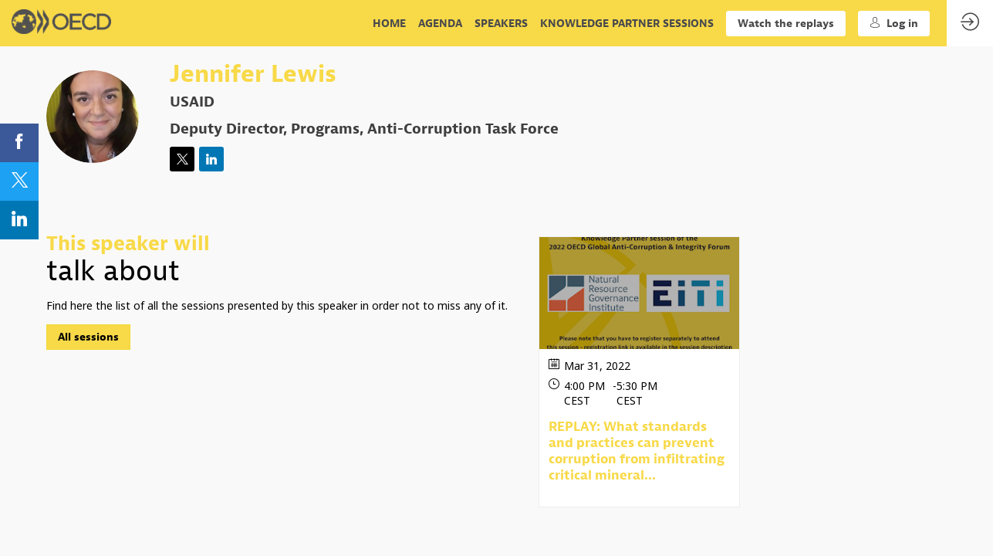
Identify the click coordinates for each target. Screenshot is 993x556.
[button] (786, 23)
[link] (389, 23)
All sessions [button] (88, 337)
